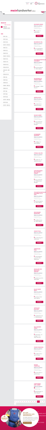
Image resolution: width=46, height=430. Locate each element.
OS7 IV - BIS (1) (6, 105)
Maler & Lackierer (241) (6, 27)
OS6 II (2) (5, 80)
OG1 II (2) (5, 39)
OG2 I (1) (5, 47)
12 (41, 401)
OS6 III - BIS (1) (6, 85)
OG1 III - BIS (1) (6, 45)
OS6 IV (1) (5, 88)
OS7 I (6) (5, 91)
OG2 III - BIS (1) (6, 56)
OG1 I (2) (5, 36)
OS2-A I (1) (5, 61)
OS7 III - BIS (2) (6, 99)
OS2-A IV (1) (6, 74)
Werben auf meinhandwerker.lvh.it (39, 412)
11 (38, 401)
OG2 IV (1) (5, 59)
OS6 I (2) (5, 77)
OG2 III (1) (5, 53)
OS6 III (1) (5, 82)
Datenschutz (35, 420)
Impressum (35, 418)
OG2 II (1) (5, 50)
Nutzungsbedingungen (39, 416)
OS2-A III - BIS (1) (6, 70)
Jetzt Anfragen (27, 422)
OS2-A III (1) (6, 67)
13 (43, 401)
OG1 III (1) (5, 42)
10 (35, 401)
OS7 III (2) (5, 96)
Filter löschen (8, 24)
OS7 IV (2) (5, 102)
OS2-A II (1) (5, 64)
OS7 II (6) (5, 94)
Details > (39, 36)
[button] (3, 13)
